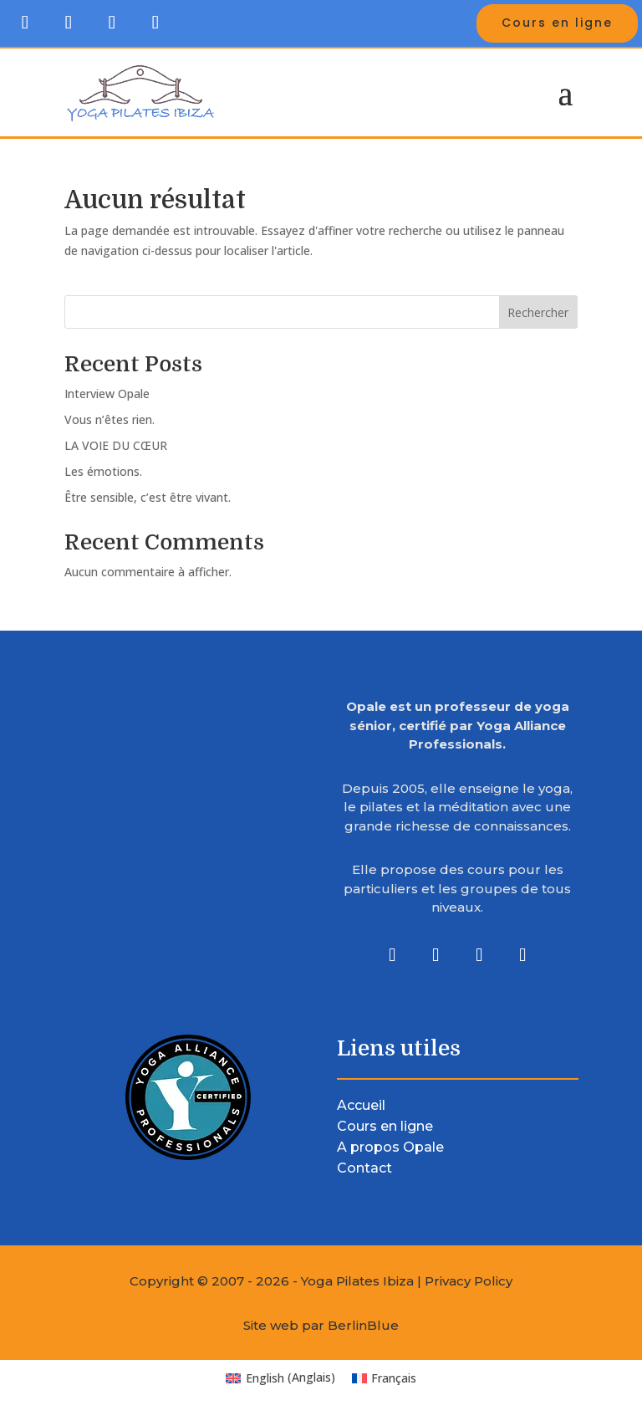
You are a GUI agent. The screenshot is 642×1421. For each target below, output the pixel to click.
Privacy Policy (468, 1281)
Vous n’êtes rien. (109, 419)
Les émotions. (103, 471)
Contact (364, 1168)
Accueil (361, 1105)
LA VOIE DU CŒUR (115, 445)
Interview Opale (107, 393)
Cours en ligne (557, 22)
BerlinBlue (363, 1325)
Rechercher (537, 312)
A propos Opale (390, 1147)
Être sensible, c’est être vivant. (147, 497)
